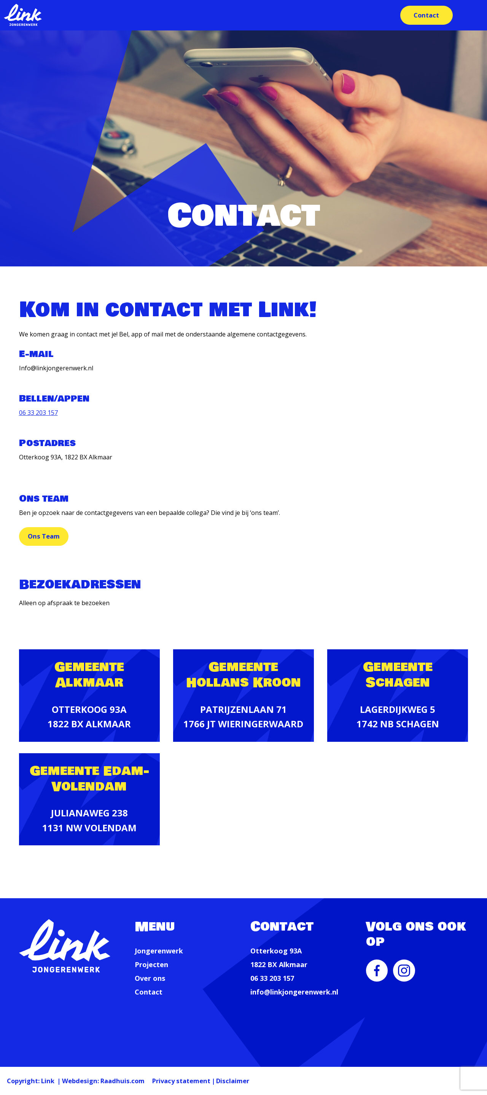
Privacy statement (224, 1079)
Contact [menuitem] (424, 15)
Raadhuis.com (152, 1079)
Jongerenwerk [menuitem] (159, 951)
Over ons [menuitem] (150, 978)
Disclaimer (289, 1079)
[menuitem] (377, 976)
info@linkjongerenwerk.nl (294, 992)
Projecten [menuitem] (151, 964)
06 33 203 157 (38, 412)
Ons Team (50, 536)
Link (59, 1079)
